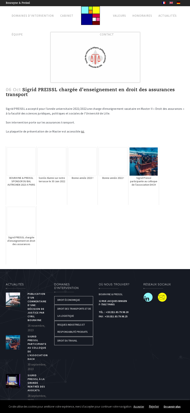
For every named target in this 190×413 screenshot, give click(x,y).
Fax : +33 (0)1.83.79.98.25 (113, 316)
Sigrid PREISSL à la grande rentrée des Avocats (36, 383)
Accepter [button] (138, 406)
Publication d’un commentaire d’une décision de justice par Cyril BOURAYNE (37, 307)
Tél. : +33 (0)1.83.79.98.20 (113, 312)
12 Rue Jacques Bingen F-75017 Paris (113, 302)
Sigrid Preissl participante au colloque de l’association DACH (38, 348)
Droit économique (68, 300)
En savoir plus (172, 406)
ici (82, 131)
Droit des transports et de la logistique (74, 312)
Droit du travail (67, 340)
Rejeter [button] (154, 406)
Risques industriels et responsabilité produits (72, 328)
